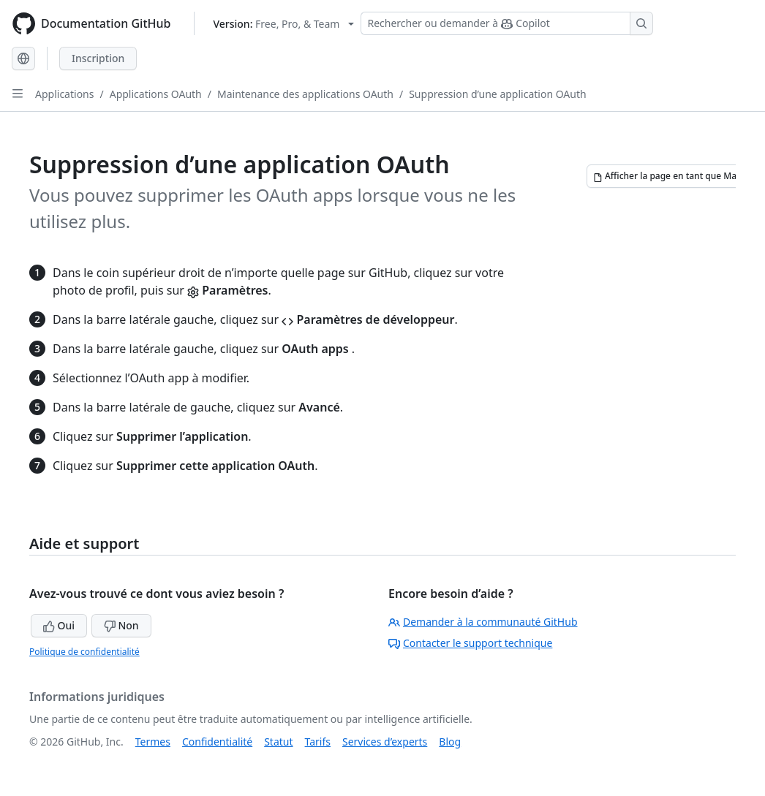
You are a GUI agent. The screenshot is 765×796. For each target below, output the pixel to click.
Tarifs (318, 741)
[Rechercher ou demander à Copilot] (507, 23)
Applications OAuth (156, 94)
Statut (278, 741)
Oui (59, 625)
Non (121, 625)
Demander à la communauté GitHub (483, 622)
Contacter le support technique (470, 643)
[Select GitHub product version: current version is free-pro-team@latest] (283, 23)
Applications (64, 94)
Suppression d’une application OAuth (497, 94)
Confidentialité (217, 741)
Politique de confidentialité (84, 651)
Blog (450, 741)
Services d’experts (384, 741)
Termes (152, 741)
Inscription (98, 58)
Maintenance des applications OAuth (305, 94)
